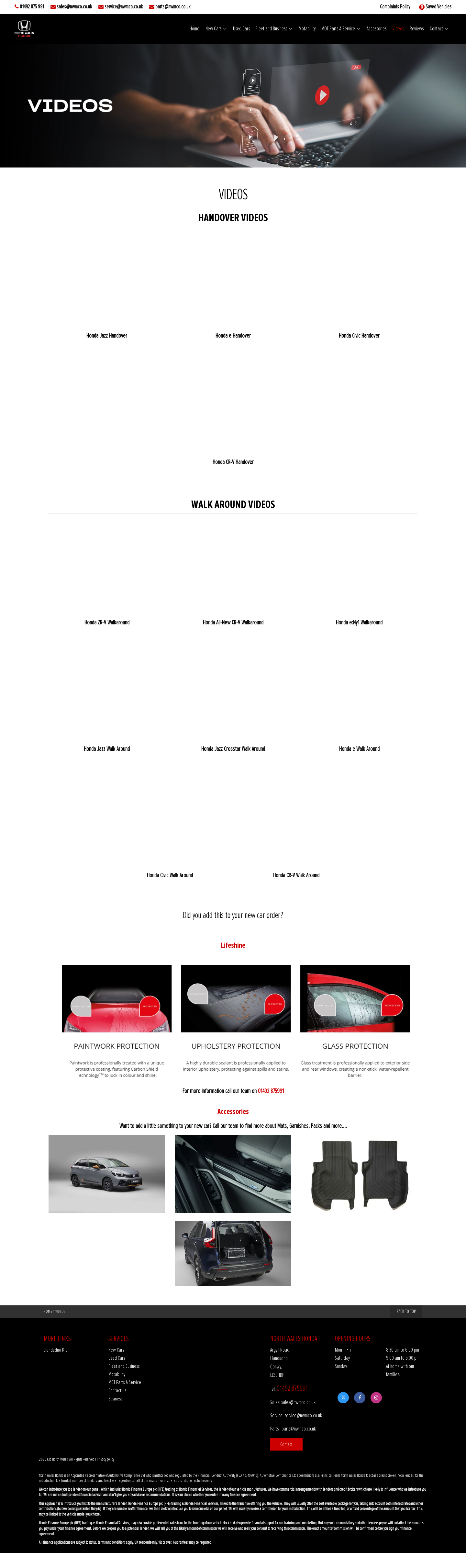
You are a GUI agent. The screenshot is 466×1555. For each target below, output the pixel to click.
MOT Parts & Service (337, 29)
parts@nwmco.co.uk (172, 7)
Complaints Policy (395, 7)
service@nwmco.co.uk (124, 7)
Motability (306, 29)
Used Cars (239, 29)
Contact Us (117, 1392)
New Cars (211, 29)
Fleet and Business (270, 29)
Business (115, 1400)
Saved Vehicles (438, 7)
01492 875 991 (32, 7)
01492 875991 (271, 1091)
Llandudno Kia (56, 1351)
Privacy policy (105, 1461)
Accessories (376, 29)
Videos (398, 29)
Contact (436, 29)
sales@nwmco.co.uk (74, 7)
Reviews (417, 29)
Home (192, 29)
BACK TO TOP (406, 1312)
